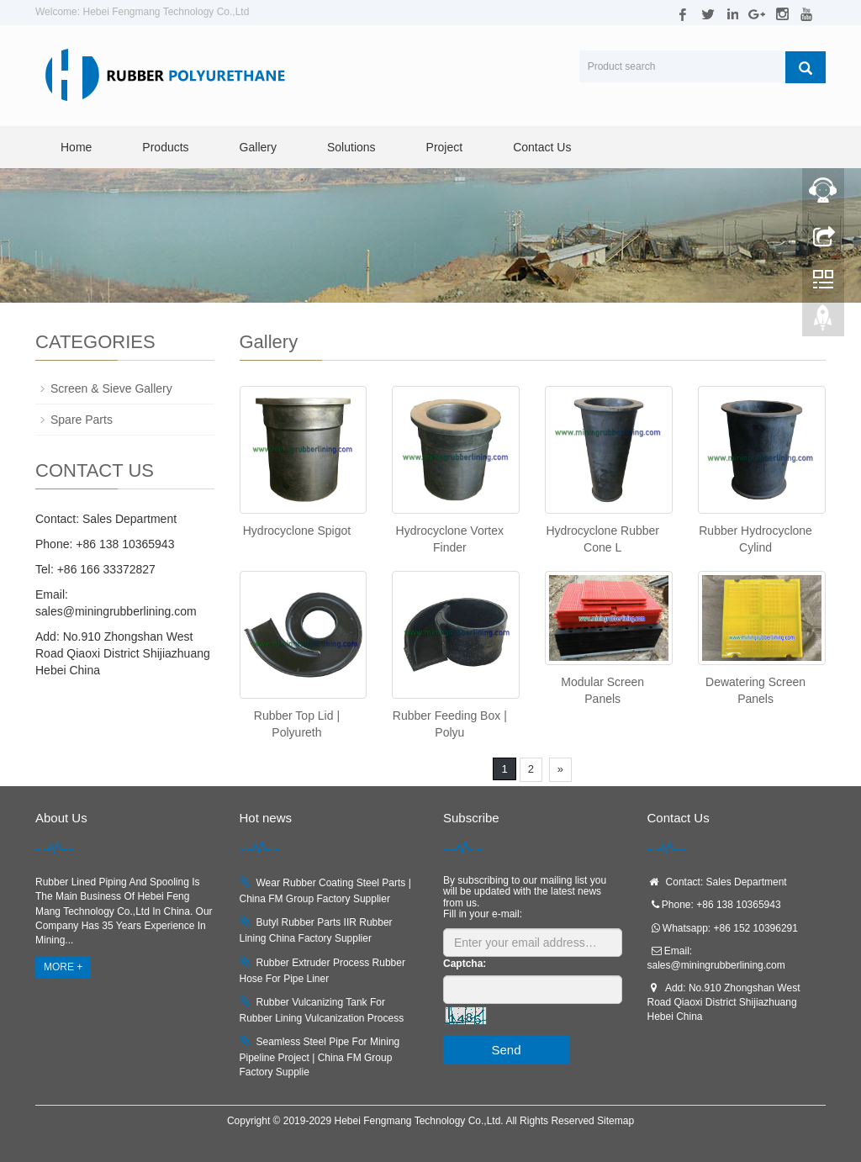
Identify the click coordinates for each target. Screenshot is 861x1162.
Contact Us (542, 147)
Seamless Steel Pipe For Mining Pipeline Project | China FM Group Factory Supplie (320, 1057)
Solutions (351, 147)
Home (76, 147)
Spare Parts (81, 419)
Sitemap (615, 1121)
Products (165, 147)
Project (444, 147)
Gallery (258, 147)
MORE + (63, 967)
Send (505, 1050)
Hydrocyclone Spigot (297, 530)
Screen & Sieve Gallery (111, 388)
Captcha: (464, 963)
